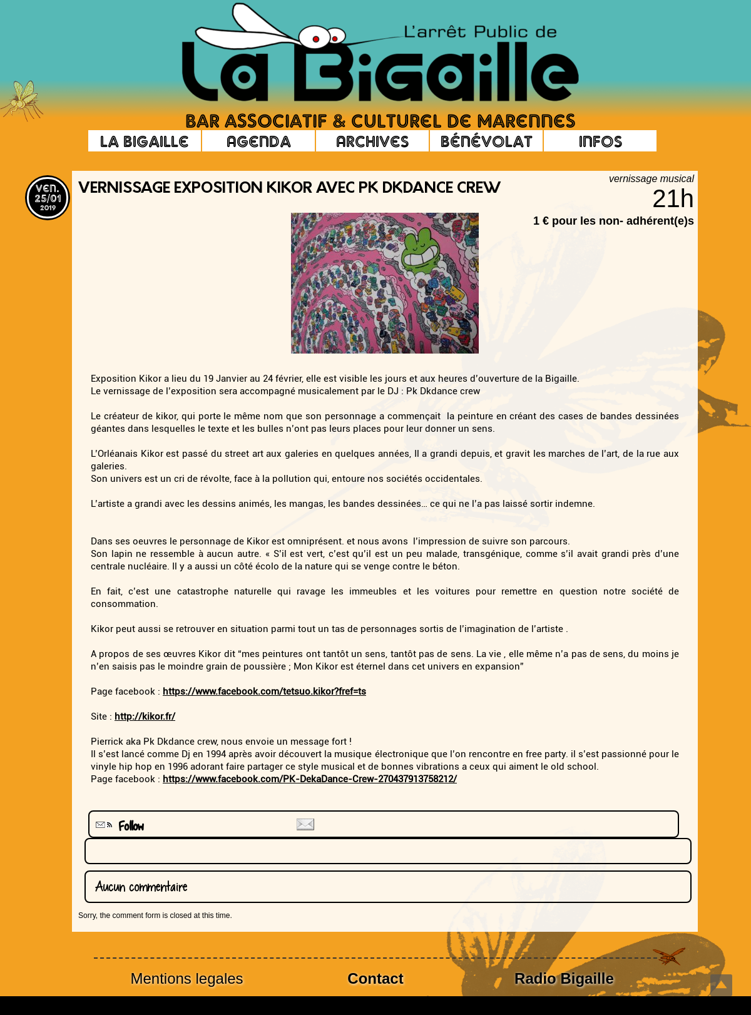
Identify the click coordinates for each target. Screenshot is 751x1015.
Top (721, 985)
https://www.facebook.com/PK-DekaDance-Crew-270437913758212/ (310, 779)
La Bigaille (144, 140)
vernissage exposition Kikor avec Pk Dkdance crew (289, 188)
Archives (372, 140)
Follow (118, 826)
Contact (375, 978)
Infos (600, 140)
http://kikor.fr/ (145, 716)
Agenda (259, 140)
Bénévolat (487, 140)
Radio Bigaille (564, 978)
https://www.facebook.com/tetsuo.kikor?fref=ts (264, 691)
